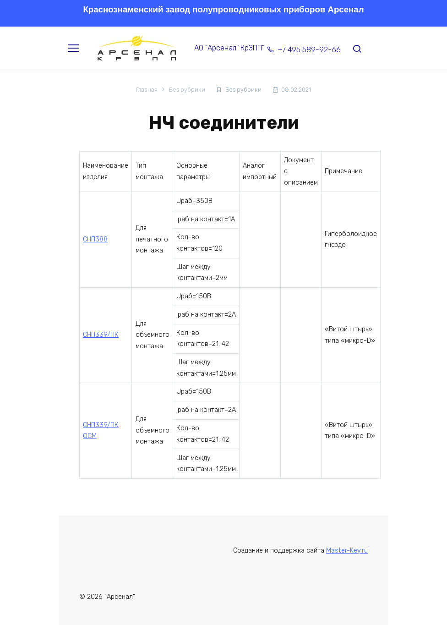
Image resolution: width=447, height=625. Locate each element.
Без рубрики (243, 89)
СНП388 (95, 239)
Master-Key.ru (347, 550)
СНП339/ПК (101, 335)
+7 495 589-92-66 (309, 49)
